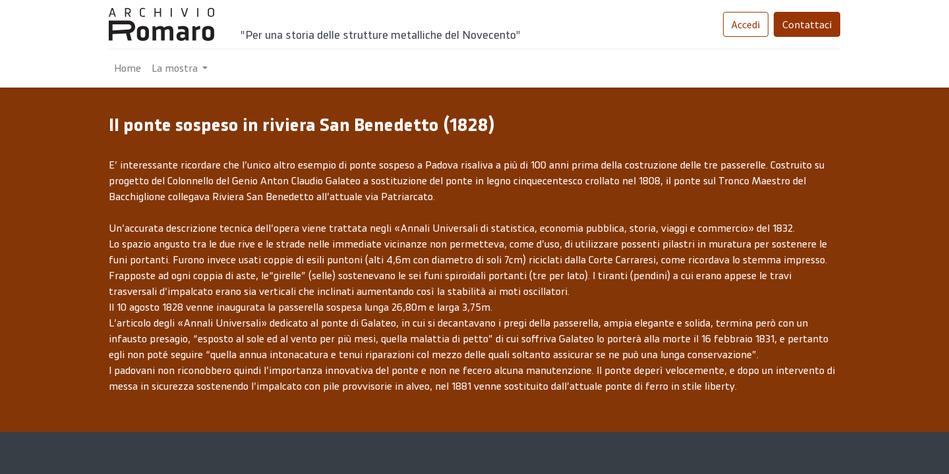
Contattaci (807, 24)
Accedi (746, 24)
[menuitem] (127, 68)
